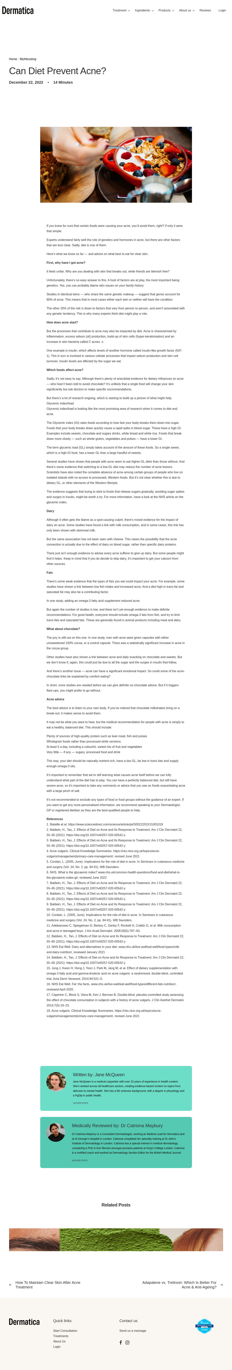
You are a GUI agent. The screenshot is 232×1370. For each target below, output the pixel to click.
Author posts (80, 1103)
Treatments (60, 1336)
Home (13, 59)
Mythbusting (28, 59)
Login (57, 1346)
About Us (59, 1341)
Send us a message (132, 1330)
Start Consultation (65, 1330)
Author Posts (80, 1161)
